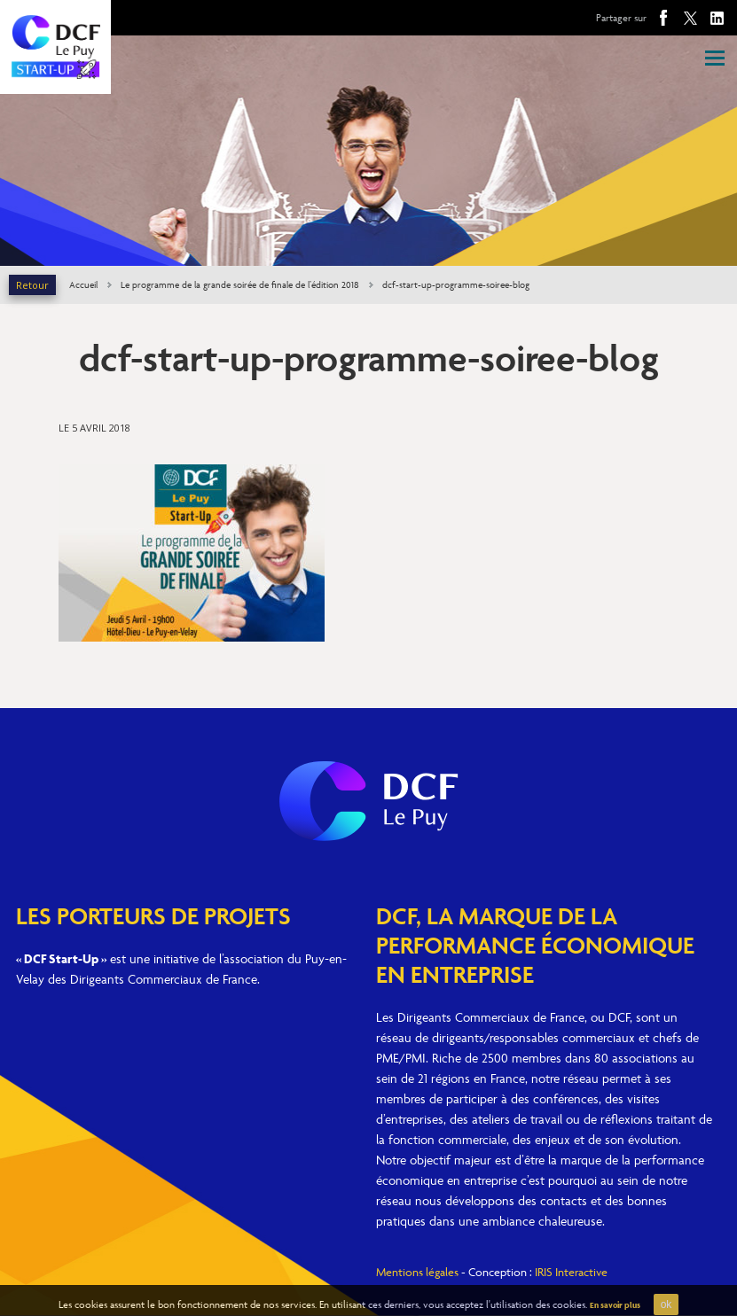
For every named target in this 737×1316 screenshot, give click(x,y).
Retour (32, 285)
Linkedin (716, 17)
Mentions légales (417, 1272)
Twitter (690, 17)
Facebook (663, 17)
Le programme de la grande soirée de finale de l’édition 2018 (240, 285)
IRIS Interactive (571, 1272)
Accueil (83, 285)
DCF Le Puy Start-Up (55, 47)
